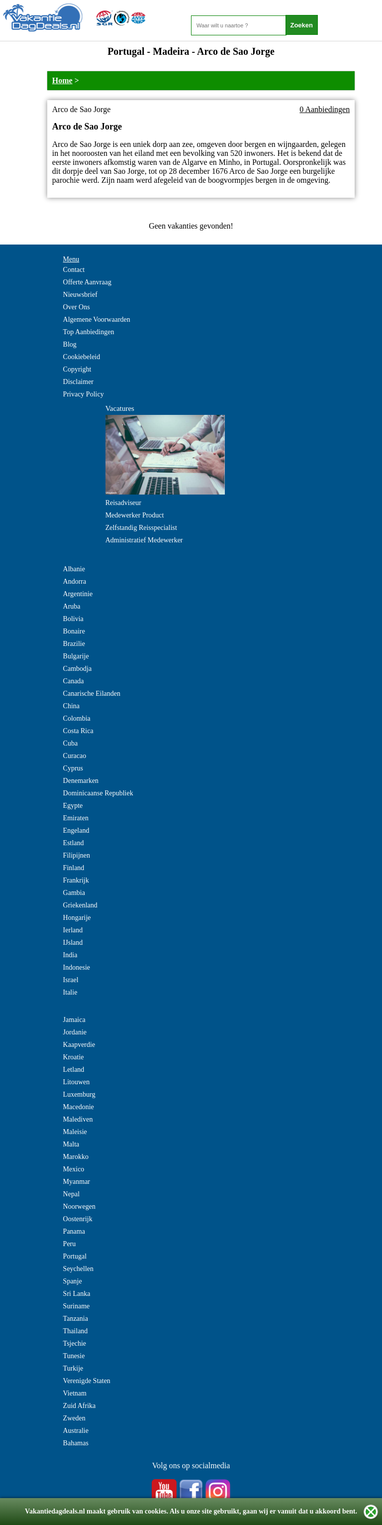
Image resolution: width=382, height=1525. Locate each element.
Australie (76, 1430)
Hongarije (77, 917)
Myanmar (76, 1181)
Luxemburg (79, 1094)
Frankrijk (76, 880)
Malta (71, 1144)
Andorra (75, 581)
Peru (69, 1244)
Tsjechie (74, 1343)
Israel (71, 980)
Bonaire (74, 631)
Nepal (71, 1194)
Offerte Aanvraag (87, 282)
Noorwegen (79, 1206)
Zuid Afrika (79, 1405)
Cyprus (73, 768)
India (70, 955)
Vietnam (75, 1393)
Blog (70, 344)
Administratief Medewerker (144, 540)
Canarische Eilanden (91, 693)
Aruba (72, 606)
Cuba (70, 743)
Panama (74, 1231)
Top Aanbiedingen (88, 332)
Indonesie (76, 967)
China (71, 706)
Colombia (77, 718)
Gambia (74, 892)
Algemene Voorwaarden (96, 319)
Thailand (75, 1331)
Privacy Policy (83, 394)
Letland (74, 1069)
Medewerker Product (134, 515)
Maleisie (75, 1132)
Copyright (77, 369)
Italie (70, 992)
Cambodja (77, 668)
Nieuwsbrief (80, 294)
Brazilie (74, 643)
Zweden (74, 1418)
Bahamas (76, 1443)
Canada (73, 681)
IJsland (73, 942)
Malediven (78, 1119)
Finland (74, 868)
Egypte (73, 805)
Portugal (75, 1256)
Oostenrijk (78, 1219)
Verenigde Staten (86, 1381)
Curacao (75, 756)
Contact (74, 269)
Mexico (74, 1169)
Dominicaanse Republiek (98, 793)
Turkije (73, 1368)
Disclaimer (78, 381)
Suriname (76, 1306)
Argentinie (78, 594)
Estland (73, 843)
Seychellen (78, 1268)
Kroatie (73, 1057)
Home (62, 80)
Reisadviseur (123, 503)
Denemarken (81, 780)
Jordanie (75, 1032)
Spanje (72, 1281)
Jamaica (74, 1019)
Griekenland (80, 905)
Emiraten (76, 818)
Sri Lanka (77, 1293)
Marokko (76, 1156)
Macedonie (78, 1107)
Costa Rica (78, 731)
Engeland (76, 830)
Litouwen (76, 1082)
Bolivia (73, 619)
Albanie (74, 569)
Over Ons (76, 307)
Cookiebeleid (81, 357)
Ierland (73, 930)
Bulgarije (76, 656)
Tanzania (75, 1318)
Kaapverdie (79, 1044)
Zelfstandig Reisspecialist (141, 527)
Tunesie (74, 1356)
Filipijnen (76, 855)
